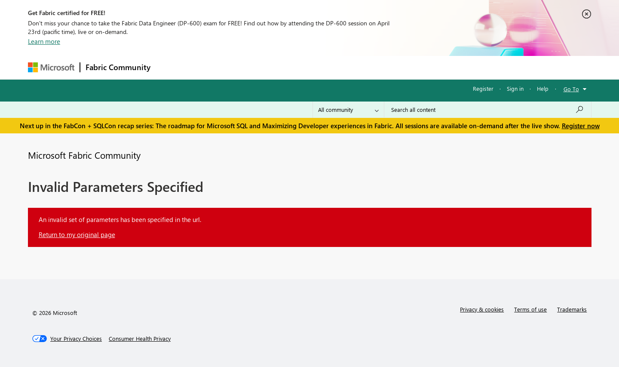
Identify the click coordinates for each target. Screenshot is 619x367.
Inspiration (208, 67)
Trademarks (572, 309)
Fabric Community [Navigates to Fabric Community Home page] (118, 67)
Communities (281, 67)
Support (389, 67)
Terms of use (530, 309)
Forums (170, 67)
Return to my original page (77, 234)
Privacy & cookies (482, 309)
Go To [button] (571, 89)
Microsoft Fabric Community (84, 155)
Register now (581, 125)
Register (483, 88)
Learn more (44, 41)
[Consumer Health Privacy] (140, 338)
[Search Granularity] (348, 110)
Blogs (320, 67)
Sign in (515, 88)
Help (543, 88)
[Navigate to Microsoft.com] (51, 67)
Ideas (243, 67)
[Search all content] (487, 110)
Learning (353, 67)
